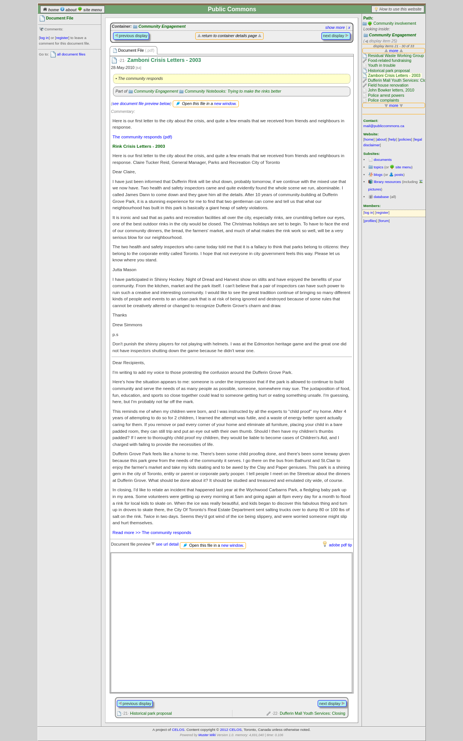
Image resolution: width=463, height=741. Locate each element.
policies (405, 139)
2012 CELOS (231, 730)
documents (383, 160)
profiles (370, 221)
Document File (134, 50)
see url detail (167, 544)
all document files (71, 54)
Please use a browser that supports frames (231, 622)
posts (399, 174)
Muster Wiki (207, 735)
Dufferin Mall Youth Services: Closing (308, 713)
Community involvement (394, 23)
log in (44, 38)
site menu (90, 10)
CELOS (178, 730)
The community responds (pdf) (142, 136)
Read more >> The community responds (152, 532)
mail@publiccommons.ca (383, 126)
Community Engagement (392, 35)
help (392, 139)
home (51, 10)
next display (335, 35)
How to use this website (401, 9)
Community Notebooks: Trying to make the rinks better (233, 91)
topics (378, 167)
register (62, 38)
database (381, 197)
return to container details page (230, 35)
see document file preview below (141, 103)
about (69, 10)
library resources (387, 182)
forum (384, 221)
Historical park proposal (147, 713)
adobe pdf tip (340, 545)
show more (335, 27)
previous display (131, 35)
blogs (378, 174)
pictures (374, 189)
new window (224, 103)
